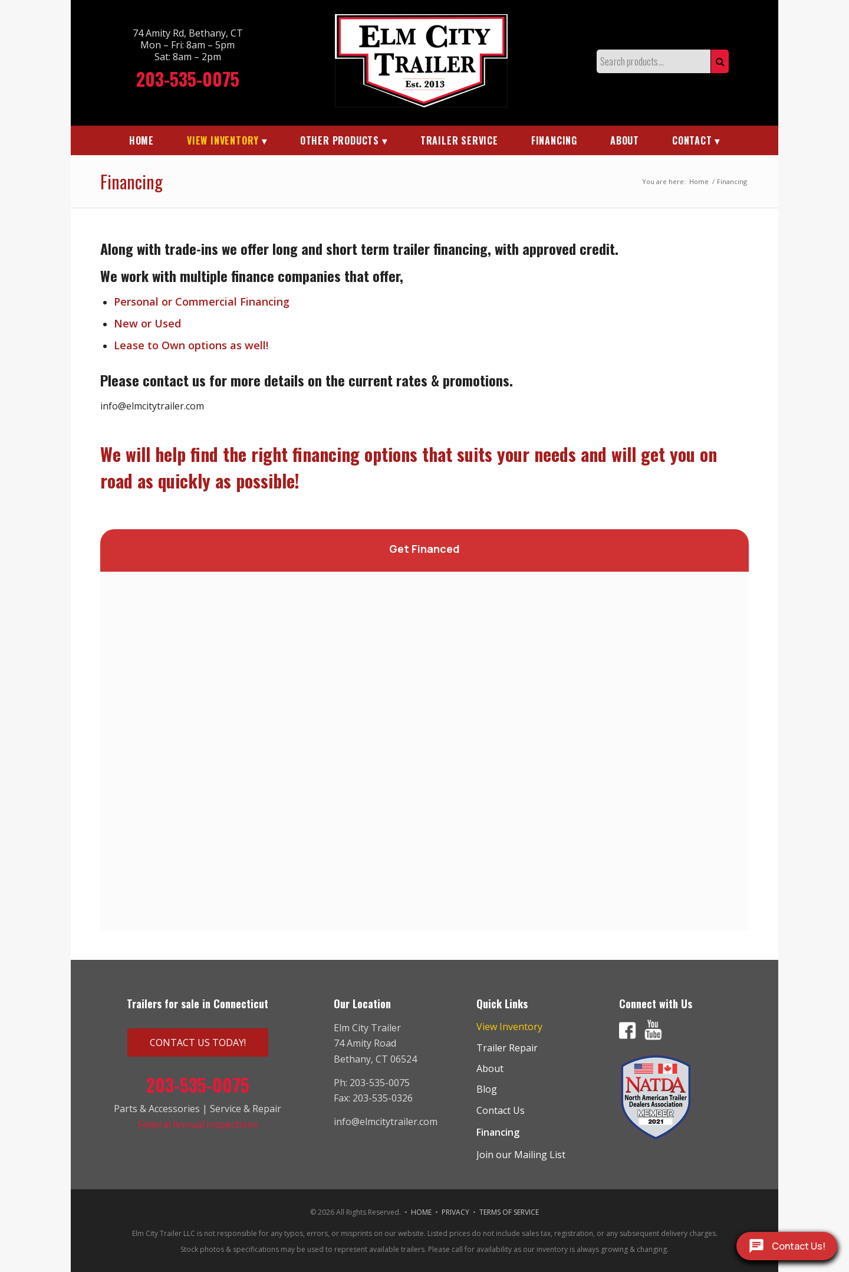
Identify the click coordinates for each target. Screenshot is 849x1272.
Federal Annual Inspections (198, 1124)
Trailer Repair (507, 1047)
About (490, 1068)
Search (720, 61)
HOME (421, 1212)
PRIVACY (455, 1212)
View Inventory (509, 1026)
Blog (486, 1089)
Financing (131, 181)
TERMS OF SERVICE (509, 1212)
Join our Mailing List (520, 1154)
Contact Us (500, 1110)
